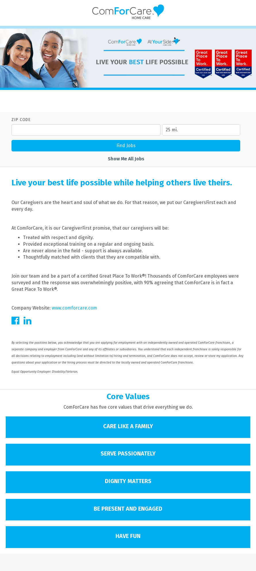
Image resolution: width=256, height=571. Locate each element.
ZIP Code (21, 119)
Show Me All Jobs (126, 159)
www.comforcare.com (74, 308)
